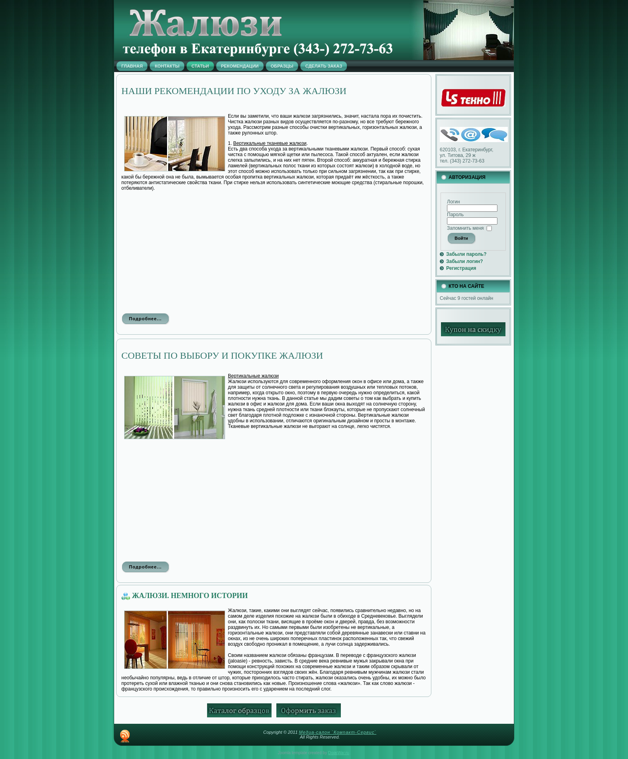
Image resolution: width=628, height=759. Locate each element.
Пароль (455, 214)
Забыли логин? (464, 261)
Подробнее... (145, 318)
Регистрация (461, 268)
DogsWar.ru (338, 753)
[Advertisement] (273, 252)
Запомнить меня (465, 228)
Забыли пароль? (466, 254)
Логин (453, 202)
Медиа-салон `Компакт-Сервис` (337, 732)
